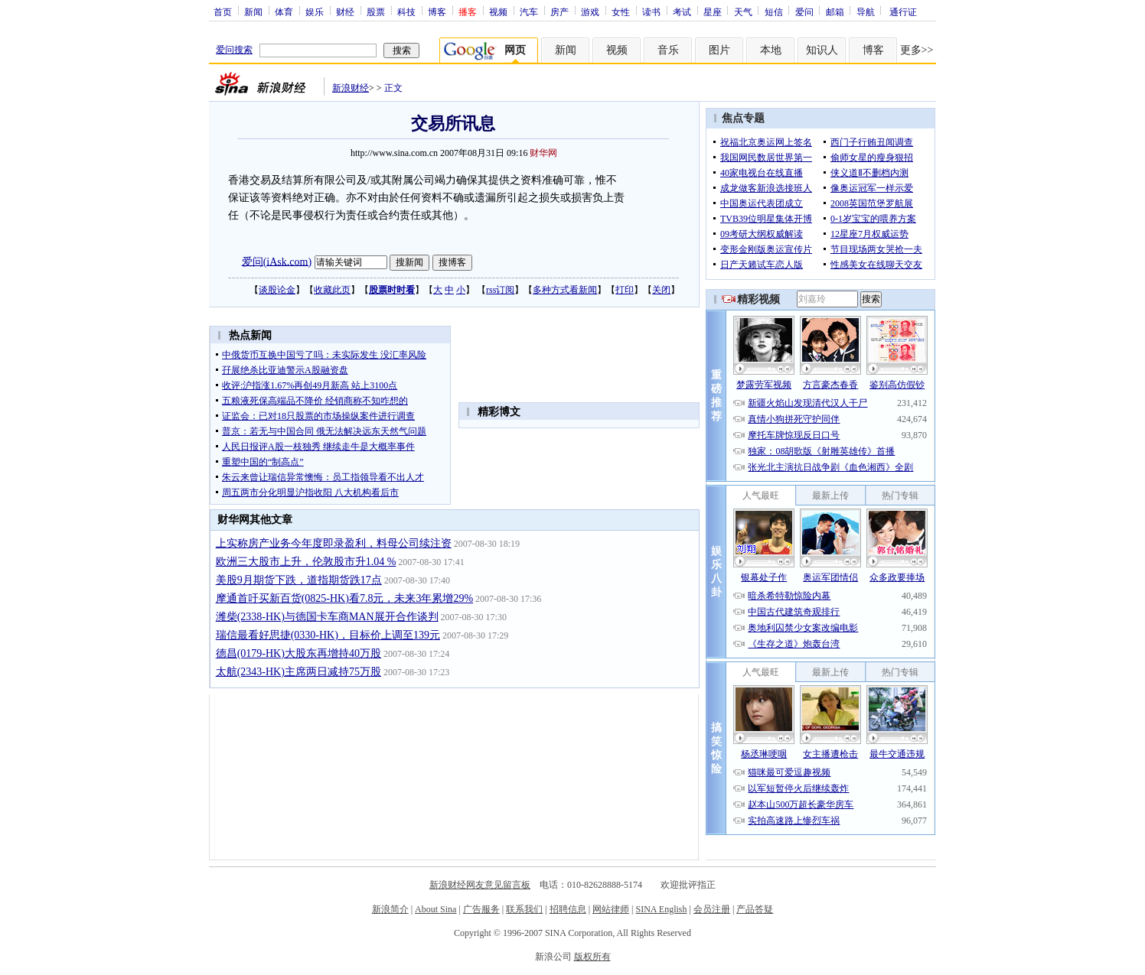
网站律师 (610, 909)
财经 (345, 11)
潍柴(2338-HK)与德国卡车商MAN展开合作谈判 (327, 616)
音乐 (668, 50)
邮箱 (835, 11)
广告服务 (481, 909)
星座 (712, 11)
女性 (621, 11)
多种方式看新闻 (565, 289)
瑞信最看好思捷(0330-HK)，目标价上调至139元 (328, 635)
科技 (406, 11)
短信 (774, 11)
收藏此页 (332, 289)
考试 (682, 11)
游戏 (590, 11)
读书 (651, 11)
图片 (719, 50)
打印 (624, 289)
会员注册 (711, 909)
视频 (498, 11)
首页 (223, 11)
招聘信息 (568, 909)
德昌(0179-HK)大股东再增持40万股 (298, 653)
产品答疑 (754, 909)
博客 (437, 11)
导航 (865, 11)
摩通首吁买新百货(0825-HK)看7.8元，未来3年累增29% (344, 598)
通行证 (903, 11)
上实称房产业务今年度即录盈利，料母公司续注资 (334, 543)
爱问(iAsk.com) (277, 261)
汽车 (529, 11)
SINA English (661, 909)
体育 (284, 11)
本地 (770, 50)
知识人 (822, 50)
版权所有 (592, 956)
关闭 (661, 289)
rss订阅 (500, 289)
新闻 (253, 11)
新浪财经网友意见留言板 (479, 884)
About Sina (435, 909)
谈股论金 (277, 289)
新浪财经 (350, 88)
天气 (743, 11)
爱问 (804, 11)
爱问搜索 (234, 49)
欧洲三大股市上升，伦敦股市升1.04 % (306, 561)
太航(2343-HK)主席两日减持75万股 (298, 672)
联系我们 (524, 909)
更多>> (917, 50)
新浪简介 (390, 909)
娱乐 (314, 11)
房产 (559, 11)
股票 (376, 11)
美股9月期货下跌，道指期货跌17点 (299, 580)
